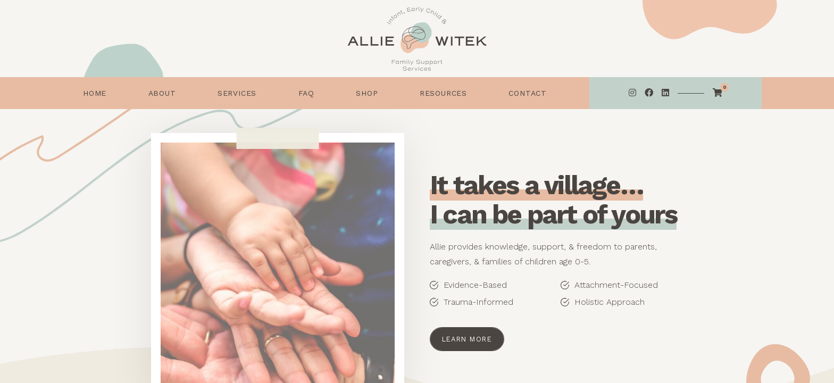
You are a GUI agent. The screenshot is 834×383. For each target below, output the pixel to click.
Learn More (467, 339)
